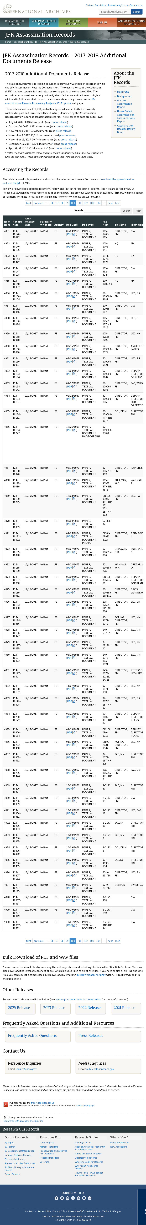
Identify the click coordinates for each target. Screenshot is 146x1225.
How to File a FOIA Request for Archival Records (89, 1174)
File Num (105, 223)
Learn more (115, 1218)
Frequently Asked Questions (32, 1035)
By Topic (9, 1142)
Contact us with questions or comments (23, 1120)
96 (52, 203)
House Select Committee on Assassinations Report (126, 116)
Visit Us (102, 22)
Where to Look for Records (89, 1161)
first (28, 203)
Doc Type (88, 224)
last (117, 203)
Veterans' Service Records (44, 22)
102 (86, 203)
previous (39, 203)
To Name (120, 224)
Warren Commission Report (124, 104)
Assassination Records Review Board (126, 129)
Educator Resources (73, 22)
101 (79, 203)
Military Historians (49, 1146)
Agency (59, 224)
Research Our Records (14, 22)
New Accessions (118, 1146)
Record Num (17, 223)
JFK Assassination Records (53, 41)
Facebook (56, 1198)
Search (136, 11)
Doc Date (72, 224)
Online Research (16, 1137)
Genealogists (47, 1142)
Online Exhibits (12, 1174)
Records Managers (49, 1157)
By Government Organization (19, 1150)
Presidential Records (15, 1159)
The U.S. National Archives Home (36, 8)
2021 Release (124, 1008)
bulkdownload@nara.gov (91, 974)
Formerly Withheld (46, 223)
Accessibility (44, 1211)
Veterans (44, 1161)
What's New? (119, 1137)
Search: (79, 210)
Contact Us (136, 5)
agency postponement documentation (78, 999)
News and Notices (119, 1142)
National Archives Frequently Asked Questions (90, 1148)
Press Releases (90, 1035)
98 (62, 203)
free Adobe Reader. (42, 1102)
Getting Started (83, 1142)
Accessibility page (84, 1105)
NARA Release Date (29, 222)
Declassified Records (86, 1157)
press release (59, 122)
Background (124, 96)
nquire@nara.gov (26, 1069)
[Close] (142, 1193)
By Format (10, 1146)
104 (98, 203)
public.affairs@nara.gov (100, 1069)
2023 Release (54, 1008)
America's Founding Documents (131, 22)
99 (67, 203)
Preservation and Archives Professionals (53, 1152)
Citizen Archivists (96, 5)
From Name (138, 224)
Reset (138, 210)
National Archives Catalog (18, 1154)
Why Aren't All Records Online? (86, 1167)
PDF (69, 234)
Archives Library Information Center (19, 1168)
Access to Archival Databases (20, 1163)
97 (57, 203)
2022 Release (89, 1008)
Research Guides (86, 1137)
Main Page (123, 91)
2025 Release (19, 1008)
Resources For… (51, 1137)
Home (8, 41)
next (110, 203)
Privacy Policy (60, 1211)
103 (92, 203)
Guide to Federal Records (88, 1153)
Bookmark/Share (118, 5)
